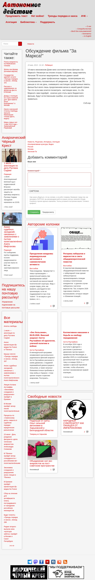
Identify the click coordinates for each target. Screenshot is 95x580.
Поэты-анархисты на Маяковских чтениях (11, 64)
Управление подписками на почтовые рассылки (11, 305)
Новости (30, 44)
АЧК (84, 16)
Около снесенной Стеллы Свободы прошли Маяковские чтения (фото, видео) (11, 113)
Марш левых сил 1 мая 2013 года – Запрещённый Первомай (11, 125)
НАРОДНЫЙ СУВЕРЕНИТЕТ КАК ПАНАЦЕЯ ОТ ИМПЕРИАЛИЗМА (73, 424)
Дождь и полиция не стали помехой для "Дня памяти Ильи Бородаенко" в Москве (11, 100)
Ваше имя (32, 162)
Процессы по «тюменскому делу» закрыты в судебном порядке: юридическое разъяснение (10, 422)
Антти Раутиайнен (37, 350)
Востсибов (34, 268)
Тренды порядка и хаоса (62, 16)
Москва (30, 149)
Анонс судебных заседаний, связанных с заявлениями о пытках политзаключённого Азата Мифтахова (14, 237)
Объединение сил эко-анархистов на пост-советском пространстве (42, 463)
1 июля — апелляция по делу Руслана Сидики (11, 167)
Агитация (11, 22)
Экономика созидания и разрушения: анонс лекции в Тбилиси (10, 472)
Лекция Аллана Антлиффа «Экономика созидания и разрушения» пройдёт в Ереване (10, 392)
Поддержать (47, 22)
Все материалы (13, 320)
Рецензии (39, 142)
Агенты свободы (10, 326)
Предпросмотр (48, 212)
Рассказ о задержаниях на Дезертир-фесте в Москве (10, 89)
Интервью (47, 142)
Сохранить (34, 212)
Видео (51, 144)
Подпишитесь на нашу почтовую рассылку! (13, 291)
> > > (12, 546)
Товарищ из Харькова (38, 434)
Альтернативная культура (38, 144)
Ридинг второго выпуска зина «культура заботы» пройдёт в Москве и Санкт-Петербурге (10, 534)
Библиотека (28, 22)
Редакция (49, 65)
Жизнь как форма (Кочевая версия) (11, 70)
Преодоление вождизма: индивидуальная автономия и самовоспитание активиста (41, 259)
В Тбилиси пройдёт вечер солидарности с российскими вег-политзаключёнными (12, 458)
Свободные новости (45, 396)
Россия (30, 147)
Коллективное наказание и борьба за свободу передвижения (76, 335)
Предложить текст (17, 16)
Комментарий (34, 171)
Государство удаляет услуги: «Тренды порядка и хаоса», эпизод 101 (11, 79)
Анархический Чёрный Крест (13, 141)
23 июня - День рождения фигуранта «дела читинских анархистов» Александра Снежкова (10, 441)
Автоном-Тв (32, 152)
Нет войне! (37, 16)
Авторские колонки (43, 224)
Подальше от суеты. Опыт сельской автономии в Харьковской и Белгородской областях (42, 426)
